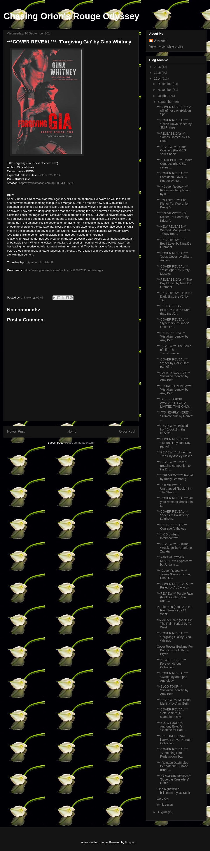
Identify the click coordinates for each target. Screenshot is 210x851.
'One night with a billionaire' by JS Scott (173, 790)
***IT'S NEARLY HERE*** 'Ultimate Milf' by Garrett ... (174, 416)
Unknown (160, 40)
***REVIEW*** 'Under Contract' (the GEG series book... (171, 150)
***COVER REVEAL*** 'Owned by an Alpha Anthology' (172, 676)
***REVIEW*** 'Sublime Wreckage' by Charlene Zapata (174, 547)
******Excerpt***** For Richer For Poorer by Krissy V (173, 203)
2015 (158, 72)
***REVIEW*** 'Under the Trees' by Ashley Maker (174, 454)
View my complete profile (166, 46)
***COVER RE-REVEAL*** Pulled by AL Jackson (175, 585)
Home (72, 431)
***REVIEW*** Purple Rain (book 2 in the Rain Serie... (175, 597)
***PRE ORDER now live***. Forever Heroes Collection (174, 739)
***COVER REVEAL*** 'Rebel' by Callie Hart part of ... (173, 363)
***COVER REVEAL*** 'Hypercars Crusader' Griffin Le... (173, 323)
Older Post (127, 431)
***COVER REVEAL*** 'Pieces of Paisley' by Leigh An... (173, 515)
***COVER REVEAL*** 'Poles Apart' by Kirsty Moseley (173, 270)
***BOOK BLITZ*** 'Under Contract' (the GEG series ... (174, 163)
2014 (158, 78)
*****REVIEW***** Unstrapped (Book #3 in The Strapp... (174, 488)
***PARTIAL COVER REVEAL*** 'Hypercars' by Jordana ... (174, 561)
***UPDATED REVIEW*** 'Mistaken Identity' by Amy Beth (174, 389)
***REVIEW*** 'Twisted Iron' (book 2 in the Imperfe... (172, 429)
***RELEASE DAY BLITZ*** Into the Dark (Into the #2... (174, 309)
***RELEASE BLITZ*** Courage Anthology (172, 526)
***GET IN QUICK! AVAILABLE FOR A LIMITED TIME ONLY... (174, 402)
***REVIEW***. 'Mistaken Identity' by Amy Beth (174, 701)
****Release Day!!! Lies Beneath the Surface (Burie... (172, 766)
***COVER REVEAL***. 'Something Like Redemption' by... (173, 753)
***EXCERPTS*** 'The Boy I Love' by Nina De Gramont (174, 243)
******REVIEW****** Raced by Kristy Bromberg (175, 477)
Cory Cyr (163, 798)
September (165, 101)
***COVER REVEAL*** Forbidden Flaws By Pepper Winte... (172, 177)
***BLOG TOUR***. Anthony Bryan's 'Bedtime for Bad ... (171, 726)
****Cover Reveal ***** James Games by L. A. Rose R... (174, 574)
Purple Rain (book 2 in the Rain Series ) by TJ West (174, 610)
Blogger (130, 842)
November (165, 89)
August (163, 812)
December (165, 84)
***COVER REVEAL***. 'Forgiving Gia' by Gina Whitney (174, 636)
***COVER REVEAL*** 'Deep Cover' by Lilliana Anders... (174, 256)
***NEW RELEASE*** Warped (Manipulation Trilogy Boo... (173, 230)
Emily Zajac (165, 804)
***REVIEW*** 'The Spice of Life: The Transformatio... (174, 349)
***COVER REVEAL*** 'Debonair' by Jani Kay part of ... (173, 442)
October (163, 96)
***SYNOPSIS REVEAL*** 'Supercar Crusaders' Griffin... (174, 779)
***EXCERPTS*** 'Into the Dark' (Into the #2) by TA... (174, 296)
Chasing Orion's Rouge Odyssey (71, 16)
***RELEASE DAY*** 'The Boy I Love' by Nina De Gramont (174, 283)
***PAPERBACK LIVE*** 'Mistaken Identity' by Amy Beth (173, 376)
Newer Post (16, 431)
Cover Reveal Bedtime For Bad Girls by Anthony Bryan (175, 650)
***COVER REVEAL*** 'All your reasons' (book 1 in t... (175, 501)
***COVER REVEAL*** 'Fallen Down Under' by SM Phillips (174, 123)
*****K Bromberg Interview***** (168, 536)
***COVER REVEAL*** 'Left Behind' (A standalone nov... (172, 713)
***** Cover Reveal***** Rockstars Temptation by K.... (173, 190)
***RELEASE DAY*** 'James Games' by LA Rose (173, 137)
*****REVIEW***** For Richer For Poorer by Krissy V (173, 216)
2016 (158, 67)
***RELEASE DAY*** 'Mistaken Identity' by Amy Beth (172, 336)
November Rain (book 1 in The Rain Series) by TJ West (174, 623)
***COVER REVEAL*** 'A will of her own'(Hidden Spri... (174, 110)
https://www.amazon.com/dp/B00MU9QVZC (46, 183)
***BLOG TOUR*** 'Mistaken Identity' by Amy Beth (172, 690)
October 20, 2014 (49, 175)
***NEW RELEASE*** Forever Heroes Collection (171, 663)
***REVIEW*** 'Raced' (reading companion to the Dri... (174, 465)
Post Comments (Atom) (79, 442)
